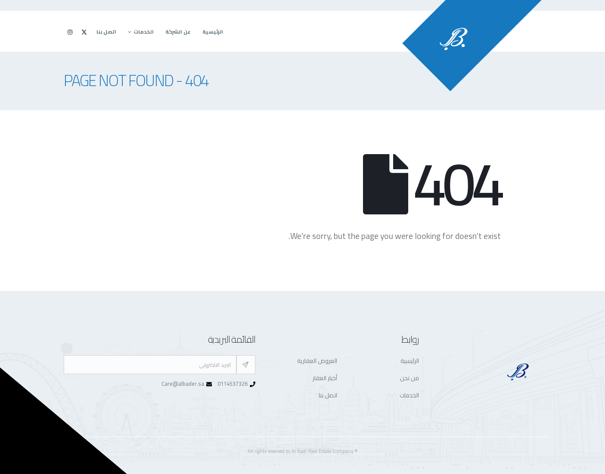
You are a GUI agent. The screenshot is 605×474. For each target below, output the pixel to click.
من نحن (409, 378)
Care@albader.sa (182, 384)
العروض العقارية (317, 360)
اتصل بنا (106, 32)
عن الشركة (178, 32)
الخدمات (143, 32)
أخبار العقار (325, 378)
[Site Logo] (472, 45)
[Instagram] (70, 32)
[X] (84, 32)
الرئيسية (212, 32)
